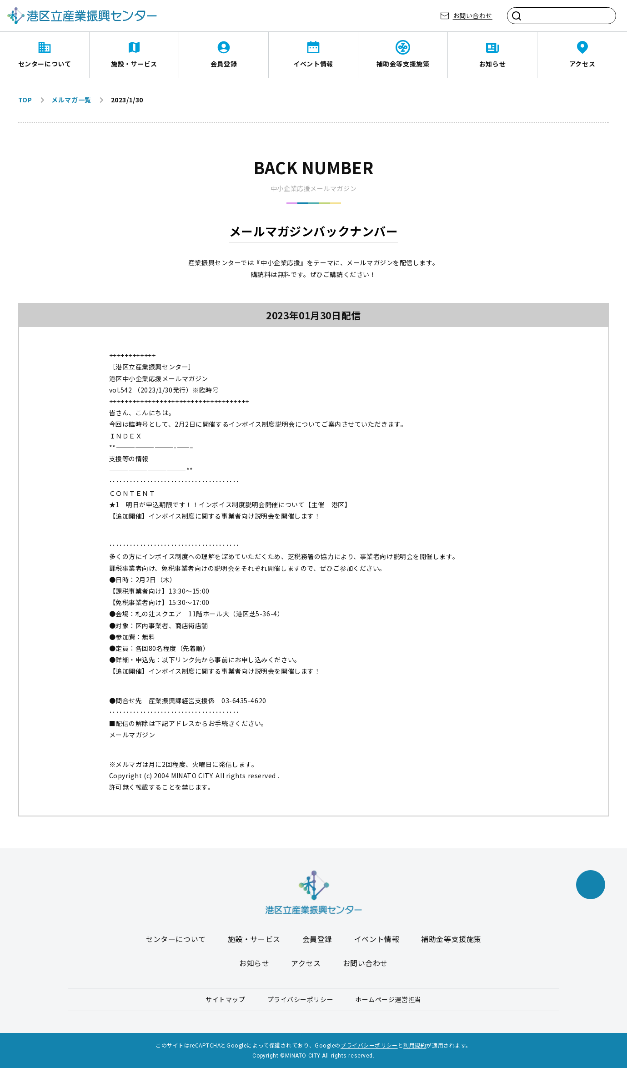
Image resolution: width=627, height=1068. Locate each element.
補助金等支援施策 (402, 63)
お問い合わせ (472, 15)
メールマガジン (132, 734)
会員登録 (224, 63)
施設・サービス (134, 63)
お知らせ (492, 63)
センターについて (44, 63)
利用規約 (414, 1045)
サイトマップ (225, 999)
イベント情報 (313, 63)
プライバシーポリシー (300, 999)
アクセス (582, 63)
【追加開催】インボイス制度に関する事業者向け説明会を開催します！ (215, 515)
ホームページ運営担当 (388, 999)
